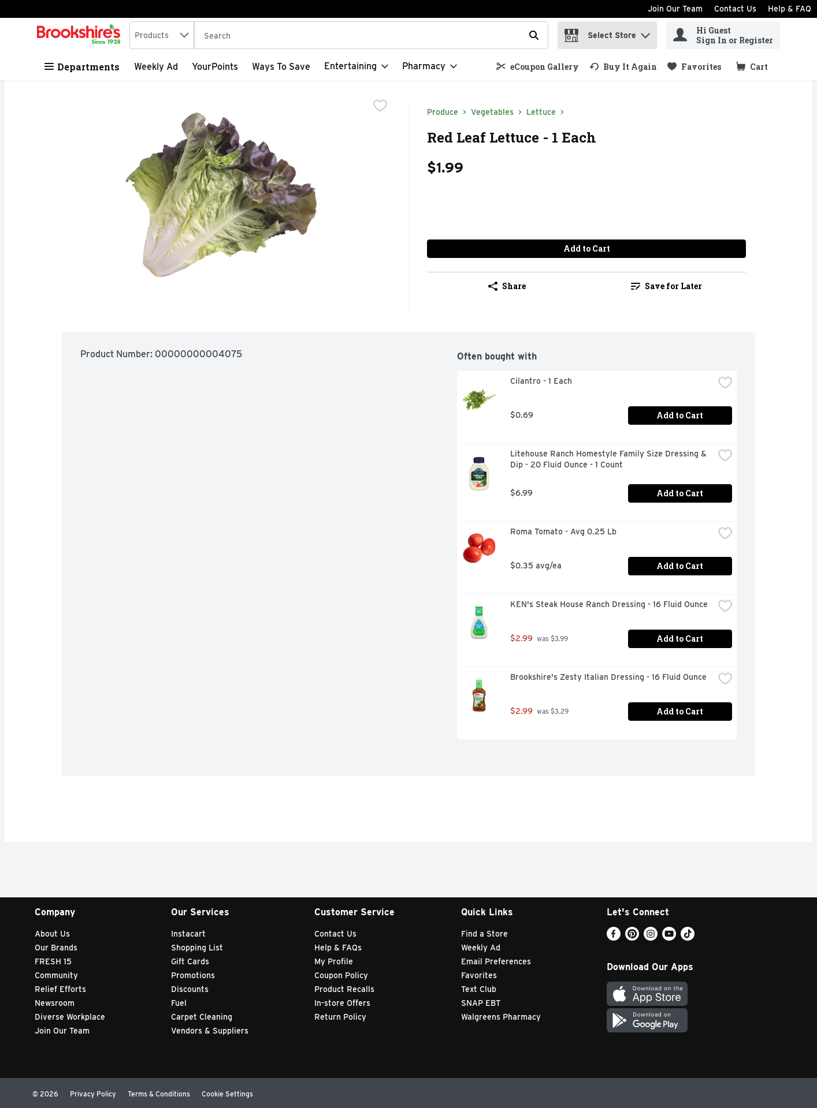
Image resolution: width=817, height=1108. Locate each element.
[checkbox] (380, 107)
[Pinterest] (632, 937)
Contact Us (735, 8)
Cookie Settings (227, 1094)
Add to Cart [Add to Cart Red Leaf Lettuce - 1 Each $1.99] (586, 248)
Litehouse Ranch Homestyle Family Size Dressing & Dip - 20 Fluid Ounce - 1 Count (609, 459)
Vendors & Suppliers (209, 1030)
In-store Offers (342, 1003)
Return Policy (340, 1016)
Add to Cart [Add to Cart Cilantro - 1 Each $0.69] (679, 415)
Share (507, 285)
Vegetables (492, 112)
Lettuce (541, 112)
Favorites (479, 975)
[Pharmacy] (429, 66)
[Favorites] (694, 66)
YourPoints (215, 66)
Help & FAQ (789, 8)
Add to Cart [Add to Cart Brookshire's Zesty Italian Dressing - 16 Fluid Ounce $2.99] (679, 711)
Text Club (478, 989)
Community (56, 975)
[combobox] (161, 35)
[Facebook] (614, 937)
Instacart (188, 933)
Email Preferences (496, 961)
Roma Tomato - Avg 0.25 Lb (563, 531)
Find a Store (484, 933)
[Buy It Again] (623, 66)
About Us (52, 933)
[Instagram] (651, 937)
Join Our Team (675, 8)
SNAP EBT (481, 1003)
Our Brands (56, 947)
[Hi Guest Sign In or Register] (723, 35)
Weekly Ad (156, 66)
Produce (442, 112)
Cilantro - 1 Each (541, 380)
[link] (537, 66)
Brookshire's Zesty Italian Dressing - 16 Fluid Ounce (608, 677)
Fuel (179, 1003)
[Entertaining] (356, 66)
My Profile (333, 961)
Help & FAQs (338, 947)
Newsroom (55, 1003)
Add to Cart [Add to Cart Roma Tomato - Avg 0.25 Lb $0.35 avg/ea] (679, 565)
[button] (645, 32)
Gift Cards (190, 961)
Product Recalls (344, 989)
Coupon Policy (341, 975)
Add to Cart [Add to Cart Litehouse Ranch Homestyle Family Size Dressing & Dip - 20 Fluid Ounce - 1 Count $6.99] (679, 493)
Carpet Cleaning (201, 1016)
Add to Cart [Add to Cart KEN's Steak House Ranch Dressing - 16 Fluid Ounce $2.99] (679, 638)
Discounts (190, 989)
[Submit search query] (534, 35)
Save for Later (666, 285)
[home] (81, 35)
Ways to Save (281, 66)
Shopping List (197, 947)
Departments (82, 67)
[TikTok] (688, 937)
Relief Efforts (60, 989)
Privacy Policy (93, 1094)
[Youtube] (669, 937)
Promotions (193, 975)
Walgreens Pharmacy (501, 1016)
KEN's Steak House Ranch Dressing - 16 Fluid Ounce (609, 604)
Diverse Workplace (70, 1016)
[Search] (371, 36)
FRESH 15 (53, 961)
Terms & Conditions (159, 1094)
